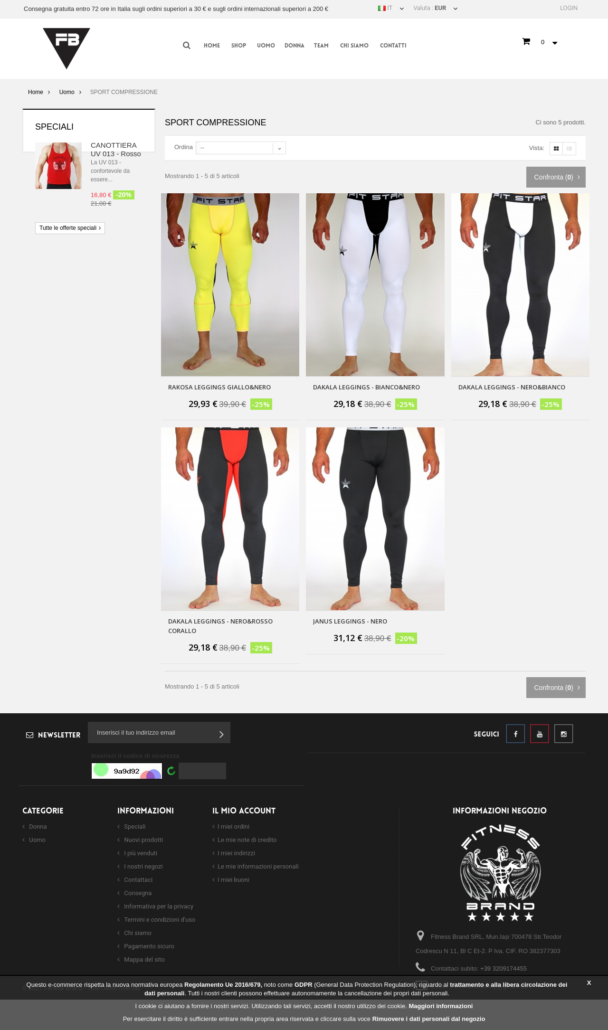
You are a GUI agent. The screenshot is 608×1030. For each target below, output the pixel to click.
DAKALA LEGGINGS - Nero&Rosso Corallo (220, 626)
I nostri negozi (143, 866)
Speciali (54, 127)
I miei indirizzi (236, 853)
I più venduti (140, 853)
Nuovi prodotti (143, 839)
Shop (238, 46)
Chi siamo (354, 46)
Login (569, 7)
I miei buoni (233, 879)
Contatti (393, 46)
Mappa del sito (144, 959)
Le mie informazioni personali (258, 866)
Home (212, 46)
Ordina (183, 147)
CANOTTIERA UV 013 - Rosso (116, 149)
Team (321, 46)
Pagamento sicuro (148, 946)
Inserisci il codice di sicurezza (135, 755)
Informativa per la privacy (158, 906)
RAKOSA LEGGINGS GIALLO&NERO (219, 387)
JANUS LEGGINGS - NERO (350, 621)
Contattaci (137, 879)
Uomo (266, 46)
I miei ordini (233, 826)
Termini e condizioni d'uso (159, 919)
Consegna (137, 893)
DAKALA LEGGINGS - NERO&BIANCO (511, 387)
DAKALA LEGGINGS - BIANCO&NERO (366, 387)
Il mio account (244, 811)
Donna (294, 46)
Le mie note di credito (247, 839)
